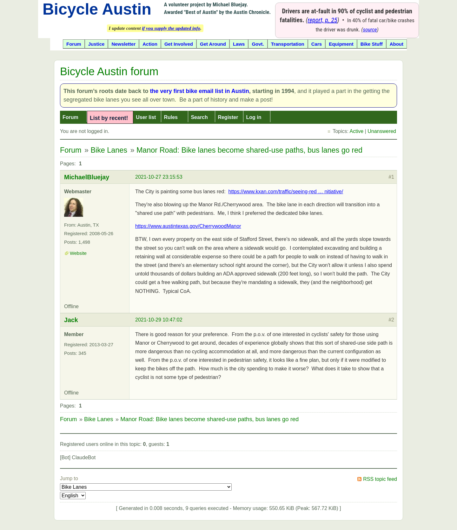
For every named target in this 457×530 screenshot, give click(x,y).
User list (146, 117)
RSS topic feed (380, 479)
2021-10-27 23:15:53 (158, 177)
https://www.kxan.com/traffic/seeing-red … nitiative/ (285, 191)
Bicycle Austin (97, 9)
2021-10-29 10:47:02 (158, 319)
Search (199, 117)
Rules (171, 117)
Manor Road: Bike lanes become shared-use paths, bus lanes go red (249, 150)
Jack (71, 319)
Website (78, 253)
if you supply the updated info (171, 28)
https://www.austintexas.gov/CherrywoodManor (188, 226)
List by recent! (109, 118)
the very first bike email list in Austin (199, 91)
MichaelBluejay (86, 177)
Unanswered (382, 131)
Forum (70, 117)
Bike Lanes (108, 150)
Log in (253, 117)
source (370, 29)
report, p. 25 (322, 20)
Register (228, 117)
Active (357, 131)
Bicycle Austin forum (109, 71)
